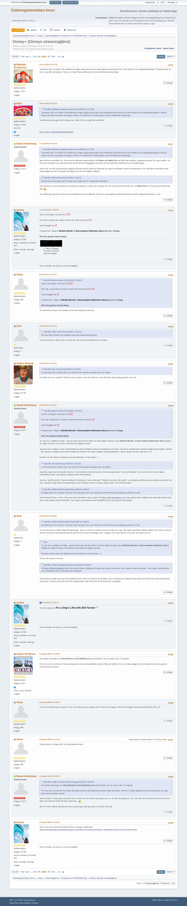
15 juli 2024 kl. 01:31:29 (48, 326)
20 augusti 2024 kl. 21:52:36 (49, 776)
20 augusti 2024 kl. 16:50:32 (49, 654)
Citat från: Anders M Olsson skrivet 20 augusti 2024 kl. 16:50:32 (69, 782)
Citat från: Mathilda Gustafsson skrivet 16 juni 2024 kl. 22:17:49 (69, 109)
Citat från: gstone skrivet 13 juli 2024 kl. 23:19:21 (63, 280)
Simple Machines (29, 900)
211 (59, 56)
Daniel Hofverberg (26, 143)
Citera (167, 83)
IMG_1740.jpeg (50, 248)
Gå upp (15, 872)
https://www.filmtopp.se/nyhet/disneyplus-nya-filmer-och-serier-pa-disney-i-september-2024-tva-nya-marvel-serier (88, 830)
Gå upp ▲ (174, 900)
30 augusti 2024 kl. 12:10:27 (49, 822)
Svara (161, 56)
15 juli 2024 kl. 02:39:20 (48, 516)
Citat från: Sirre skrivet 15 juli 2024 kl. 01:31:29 (62, 369)
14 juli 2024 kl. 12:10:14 (48, 274)
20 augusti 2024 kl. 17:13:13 (49, 739)
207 (49, 56)
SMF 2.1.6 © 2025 (15, 900)
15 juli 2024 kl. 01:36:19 (48, 363)
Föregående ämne (152, 48)
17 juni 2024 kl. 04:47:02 (48, 143)
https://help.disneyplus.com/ (114, 497)
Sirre (19, 326)
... (32, 56)
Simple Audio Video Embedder (20, 903)
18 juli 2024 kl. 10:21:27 (50, 602)
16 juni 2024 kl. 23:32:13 (48, 103)
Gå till (138, 883)
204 (35, 56)
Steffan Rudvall (24, 363)
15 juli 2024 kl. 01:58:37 (48, 405)
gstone (20, 210)
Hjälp (154, 900)
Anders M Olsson (26, 654)
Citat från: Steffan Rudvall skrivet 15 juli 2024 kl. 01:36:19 (66, 489)
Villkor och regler (163, 900)
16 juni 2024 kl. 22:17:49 (48, 64)
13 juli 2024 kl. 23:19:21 (50, 210)
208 (53, 56)
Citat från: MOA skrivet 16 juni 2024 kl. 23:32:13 (62, 178)
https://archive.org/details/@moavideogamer (56, 132)
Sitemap (35, 903)
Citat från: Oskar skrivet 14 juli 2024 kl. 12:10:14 (63, 332)
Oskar (19, 274)
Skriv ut (170, 56)
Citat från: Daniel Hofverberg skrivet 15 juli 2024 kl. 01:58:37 (67, 565)
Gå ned (15, 56)
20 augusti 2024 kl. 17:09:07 (49, 702)
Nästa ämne (168, 48)
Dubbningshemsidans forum (33, 10)
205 (39, 56)
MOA (19, 103)
